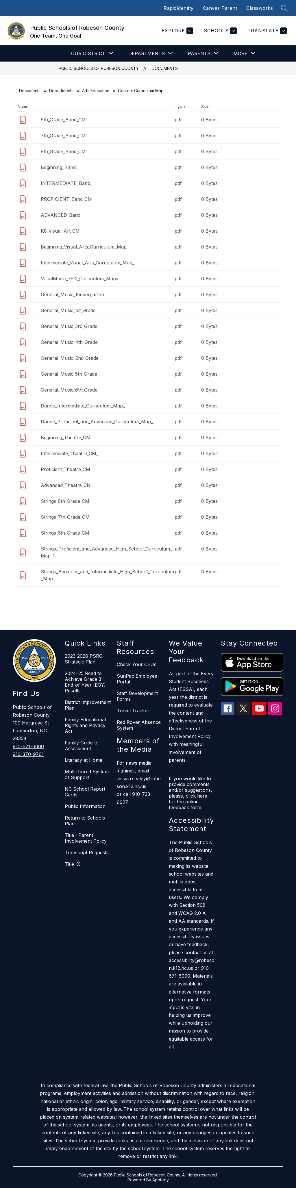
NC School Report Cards (85, 792)
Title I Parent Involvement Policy (86, 838)
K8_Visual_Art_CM (60, 231)
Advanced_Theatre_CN (65, 485)
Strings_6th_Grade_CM (65, 533)
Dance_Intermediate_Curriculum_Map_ (83, 406)
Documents (165, 68)
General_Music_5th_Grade (69, 374)
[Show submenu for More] (240, 53)
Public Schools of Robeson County (99, 68)
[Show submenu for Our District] (88, 53)
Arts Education (95, 90)
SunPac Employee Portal (137, 679)
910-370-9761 (28, 754)
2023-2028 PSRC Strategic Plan (83, 659)
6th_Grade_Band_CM (63, 120)
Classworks (259, 8)
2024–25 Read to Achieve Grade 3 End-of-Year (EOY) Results (85, 682)
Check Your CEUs (136, 664)
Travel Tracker (133, 710)
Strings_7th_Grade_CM (65, 517)
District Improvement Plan (88, 705)
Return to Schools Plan (85, 820)
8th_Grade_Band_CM (63, 151)
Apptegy (160, 1179)
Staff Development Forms (137, 696)
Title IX (72, 864)
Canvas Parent (220, 8)
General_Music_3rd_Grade (69, 326)
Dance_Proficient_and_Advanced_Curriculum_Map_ (97, 422)
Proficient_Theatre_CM (65, 469)
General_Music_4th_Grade (69, 342)
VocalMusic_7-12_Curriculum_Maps (79, 278)
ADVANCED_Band (60, 215)
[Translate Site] (266, 30)
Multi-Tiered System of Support (87, 774)
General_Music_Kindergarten (72, 294)
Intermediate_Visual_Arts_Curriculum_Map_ (87, 263)
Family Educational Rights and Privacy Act (85, 725)
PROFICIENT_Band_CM (66, 199)
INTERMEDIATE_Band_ (66, 183)
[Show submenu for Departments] (146, 53)
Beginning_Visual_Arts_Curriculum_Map (84, 247)
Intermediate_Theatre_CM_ (69, 453)
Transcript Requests (87, 852)
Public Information (85, 806)
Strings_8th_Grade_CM (65, 501)
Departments (61, 90)
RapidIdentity (179, 8)
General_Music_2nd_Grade (70, 358)
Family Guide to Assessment (82, 745)
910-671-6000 (28, 746)
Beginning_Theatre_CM (65, 437)
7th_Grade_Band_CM (63, 135)
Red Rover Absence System (139, 725)
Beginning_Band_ (59, 167)
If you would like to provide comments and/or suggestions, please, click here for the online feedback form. (190, 793)
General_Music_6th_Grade (69, 390)
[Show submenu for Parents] (199, 53)
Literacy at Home (83, 760)
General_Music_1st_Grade (68, 310)
